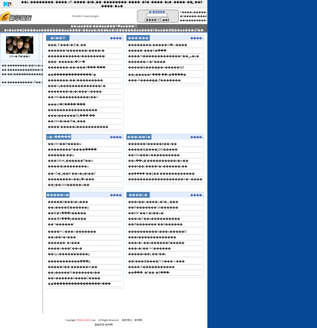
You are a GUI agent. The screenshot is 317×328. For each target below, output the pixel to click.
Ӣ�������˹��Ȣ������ (158, 224)
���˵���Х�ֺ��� (150, 50)
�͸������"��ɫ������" (64, 224)
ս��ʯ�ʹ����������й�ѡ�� (161, 160)
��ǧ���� (26, 30)
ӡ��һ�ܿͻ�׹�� (65, 237)
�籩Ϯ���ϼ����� (70, 218)
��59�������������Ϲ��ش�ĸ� (166, 56)
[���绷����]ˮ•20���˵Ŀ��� (159, 261)
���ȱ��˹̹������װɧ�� (75, 267)
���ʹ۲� (113, 26)
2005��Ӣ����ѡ (68, 144)
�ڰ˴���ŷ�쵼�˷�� (70, 45)
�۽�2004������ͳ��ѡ (73, 160)
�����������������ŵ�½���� (168, 179)
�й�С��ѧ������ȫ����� (159, 242)
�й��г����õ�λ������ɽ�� (160, 166)
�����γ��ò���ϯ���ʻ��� (79, 67)
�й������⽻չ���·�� (74, 115)
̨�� (99, 2)
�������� (41, 2)
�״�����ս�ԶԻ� (69, 61)
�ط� (118, 6)
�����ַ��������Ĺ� (75, 74)
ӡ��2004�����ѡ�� (71, 184)
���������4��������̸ (79, 56)
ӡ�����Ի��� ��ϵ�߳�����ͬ (160, 74)
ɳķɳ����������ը (72, 254)
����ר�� (78, 30)
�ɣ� (168, 2)
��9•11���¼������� (75, 231)
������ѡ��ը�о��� (74, 179)
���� (61, 2)
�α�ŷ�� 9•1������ (152, 248)
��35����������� (154, 267)
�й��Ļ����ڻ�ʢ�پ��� (156, 201)
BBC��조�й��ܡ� (149, 213)
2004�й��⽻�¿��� (70, 121)
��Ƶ (198, 2)
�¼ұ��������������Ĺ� (80, 86)
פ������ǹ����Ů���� (77, 278)
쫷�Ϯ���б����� (70, 213)
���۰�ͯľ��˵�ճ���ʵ (152, 272)
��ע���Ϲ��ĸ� (68, 248)
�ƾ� (90, 2)
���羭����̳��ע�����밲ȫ (159, 67)
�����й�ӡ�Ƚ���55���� (78, 91)
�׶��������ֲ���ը (72, 261)
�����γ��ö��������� (78, 80)
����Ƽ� (149, 30)
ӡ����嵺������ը (71, 207)
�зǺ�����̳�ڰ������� (157, 80)
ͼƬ (70, 2)
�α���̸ (99, 30)
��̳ (190, 2)
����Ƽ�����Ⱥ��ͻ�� (155, 144)
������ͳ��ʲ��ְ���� (75, 149)
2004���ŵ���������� (157, 155)
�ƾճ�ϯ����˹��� (69, 104)
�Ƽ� (145, 2)
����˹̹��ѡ (64, 155)
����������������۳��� (82, 283)
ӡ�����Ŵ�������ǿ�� (77, 272)
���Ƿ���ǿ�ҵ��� (71, 201)
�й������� (123, 30)
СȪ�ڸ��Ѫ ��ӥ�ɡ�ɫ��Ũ (75, 173)
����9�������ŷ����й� (79, 50)
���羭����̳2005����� (156, 149)
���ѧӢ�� (194, 30)
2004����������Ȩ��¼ (76, 97)
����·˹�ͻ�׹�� (67, 242)
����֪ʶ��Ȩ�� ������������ (164, 173)
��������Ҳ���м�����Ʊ (160, 231)
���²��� (92, 26)
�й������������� (155, 237)
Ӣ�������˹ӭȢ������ (156, 207)
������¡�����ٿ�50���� (160, 45)
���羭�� (171, 30)
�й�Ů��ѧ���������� (157, 218)
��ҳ (24, 2)
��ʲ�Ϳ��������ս (71, 166)
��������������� (75, 110)
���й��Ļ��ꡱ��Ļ (150, 254)
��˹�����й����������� (81, 126)
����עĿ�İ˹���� (150, 61)
